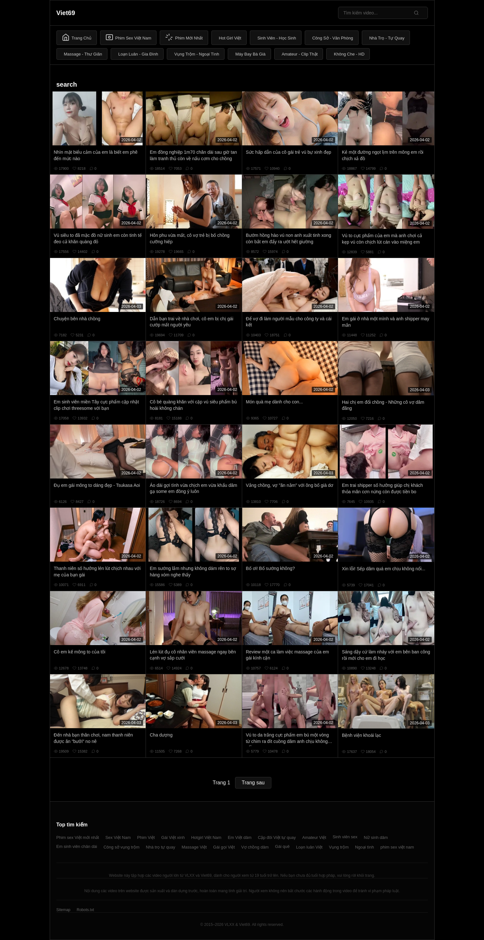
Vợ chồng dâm (254, 847)
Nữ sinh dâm (376, 837)
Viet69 (65, 12)
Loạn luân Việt (309, 847)
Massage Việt (194, 847)
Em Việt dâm (239, 837)
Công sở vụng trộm (122, 847)
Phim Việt (146, 837)
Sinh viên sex (345, 836)
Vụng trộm (339, 847)
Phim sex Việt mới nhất (77, 837)
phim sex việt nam (397, 847)
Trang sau (253, 782)
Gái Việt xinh (173, 837)
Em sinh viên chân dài (76, 846)
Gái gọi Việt (224, 847)
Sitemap (63, 910)
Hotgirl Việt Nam (206, 837)
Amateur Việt (314, 837)
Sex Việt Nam (118, 837)
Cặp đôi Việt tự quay (277, 837)
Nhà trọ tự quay (160, 847)
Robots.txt (85, 910)
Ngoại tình (364, 847)
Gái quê (282, 846)
